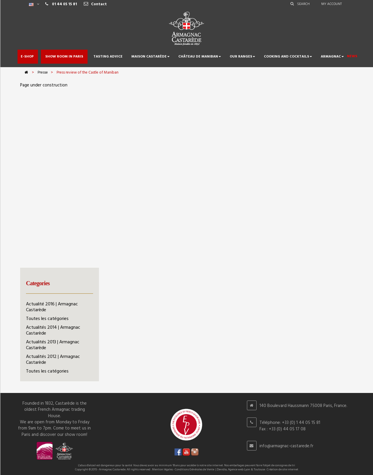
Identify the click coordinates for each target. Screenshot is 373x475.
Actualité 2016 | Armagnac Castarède (52, 307)
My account (331, 4)
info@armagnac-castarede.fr (286, 446)
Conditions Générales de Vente (194, 469)
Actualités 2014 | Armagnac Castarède (53, 330)
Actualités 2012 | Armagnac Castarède (53, 359)
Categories (38, 283)
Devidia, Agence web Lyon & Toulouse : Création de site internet (257, 469)
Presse (43, 72)
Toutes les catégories (47, 319)
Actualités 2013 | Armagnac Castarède (52, 345)
